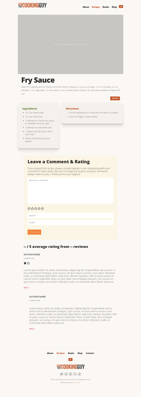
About (50, 353)
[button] (86, 6)
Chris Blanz (76, 382)
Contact (90, 353)
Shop (80, 353)
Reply (26, 287)
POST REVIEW (34, 232)
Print (115, 98)
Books (71, 353)
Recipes (61, 353)
